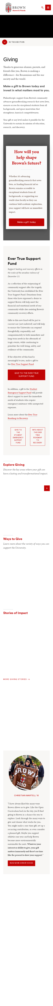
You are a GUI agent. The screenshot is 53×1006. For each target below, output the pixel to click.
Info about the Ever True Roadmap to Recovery (37, 436)
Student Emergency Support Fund (22, 390)
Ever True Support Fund (22, 364)
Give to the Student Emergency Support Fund (18, 436)
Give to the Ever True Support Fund (27, 374)
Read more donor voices (21, 863)
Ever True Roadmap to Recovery (22, 416)
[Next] (47, 488)
